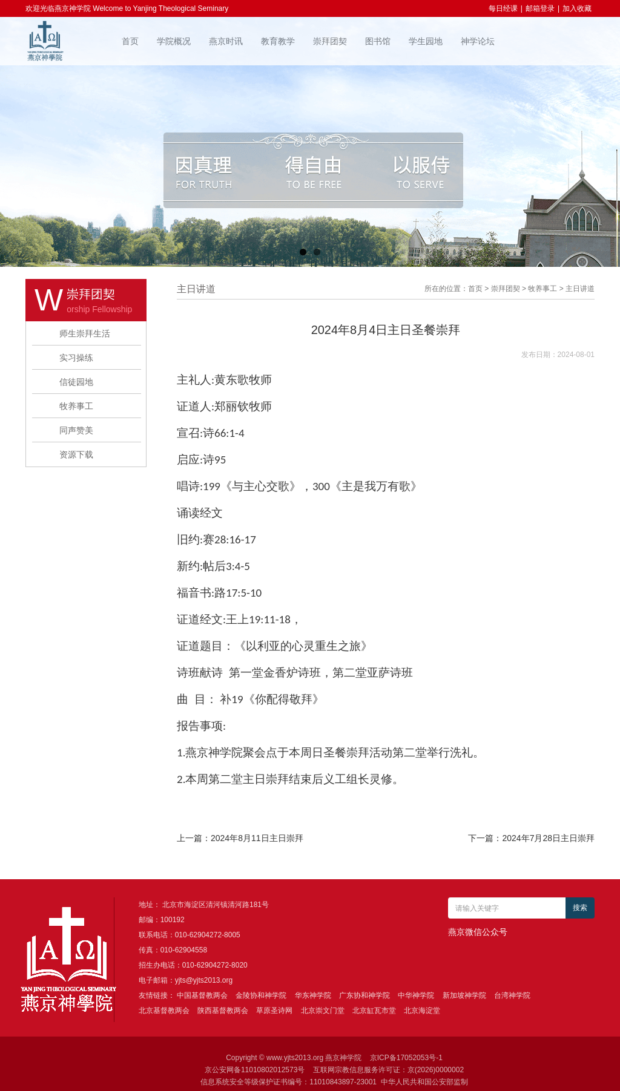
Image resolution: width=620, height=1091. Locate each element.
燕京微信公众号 (477, 932)
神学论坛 (478, 41)
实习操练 (76, 357)
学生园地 (426, 41)
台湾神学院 (512, 995)
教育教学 (278, 41)
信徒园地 (76, 382)
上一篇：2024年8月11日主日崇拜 (240, 838)
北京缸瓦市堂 (374, 1010)
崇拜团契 (330, 41)
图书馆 (378, 41)
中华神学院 (416, 995)
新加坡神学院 (464, 995)
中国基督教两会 (202, 995)
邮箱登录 (540, 8)
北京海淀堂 (422, 1010)
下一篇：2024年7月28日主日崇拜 (531, 838)
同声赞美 (76, 430)
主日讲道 (580, 288)
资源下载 (76, 454)
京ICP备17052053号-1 (406, 1057)
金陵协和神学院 (261, 995)
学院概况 (174, 41)
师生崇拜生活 (84, 333)
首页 (130, 41)
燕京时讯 (226, 41)
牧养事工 (76, 406)
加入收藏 (577, 8)
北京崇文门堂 (323, 1010)
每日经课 (503, 8)
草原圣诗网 (274, 1010)
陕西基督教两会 (222, 1010)
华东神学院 (313, 995)
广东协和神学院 (364, 995)
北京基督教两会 (164, 1010)
